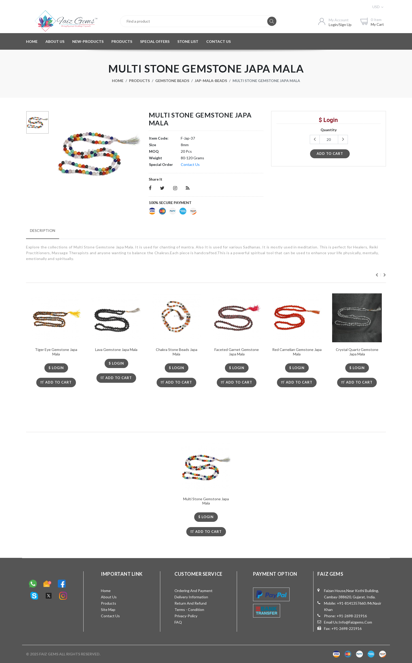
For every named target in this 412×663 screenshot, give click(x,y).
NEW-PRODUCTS (88, 41)
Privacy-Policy (185, 616)
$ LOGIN (56, 368)
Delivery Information (191, 597)
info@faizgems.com (355, 622)
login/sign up (340, 24)
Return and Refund (190, 603)
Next (384, 275)
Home (117, 80)
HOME (32, 41)
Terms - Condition (189, 609)
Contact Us (190, 164)
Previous (376, 275)
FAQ (178, 622)
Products (139, 80)
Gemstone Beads (172, 80)
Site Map (108, 609)
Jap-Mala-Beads (211, 80)
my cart (377, 24)
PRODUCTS (121, 41)
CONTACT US (218, 41)
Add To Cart (56, 382)
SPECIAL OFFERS (154, 41)
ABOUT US (54, 41)
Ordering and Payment (193, 590)
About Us (109, 597)
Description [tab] (42, 230)
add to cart (330, 153)
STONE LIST (187, 41)
